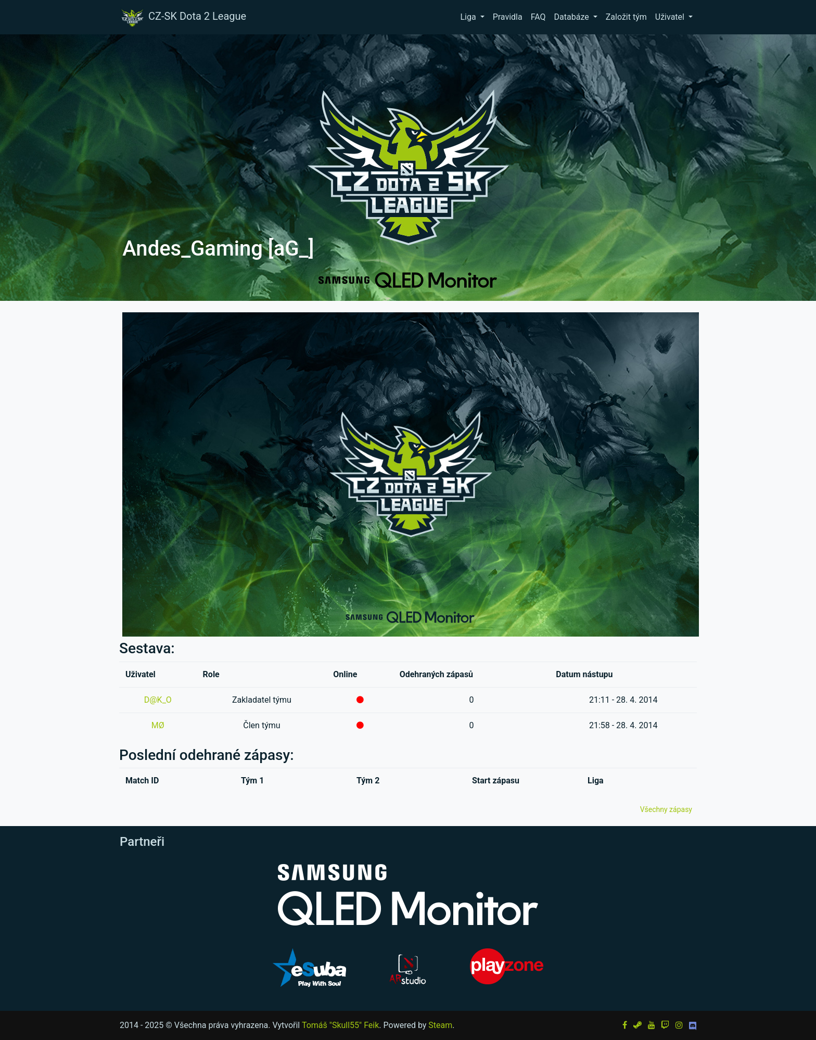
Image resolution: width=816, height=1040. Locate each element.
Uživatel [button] (670, 17)
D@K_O (158, 700)
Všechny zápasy (666, 809)
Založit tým (626, 17)
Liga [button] (469, 17)
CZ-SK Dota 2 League (182, 17)
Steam (440, 1025)
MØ (157, 725)
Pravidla (507, 17)
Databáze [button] (572, 17)
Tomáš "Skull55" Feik (340, 1025)
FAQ (538, 17)
